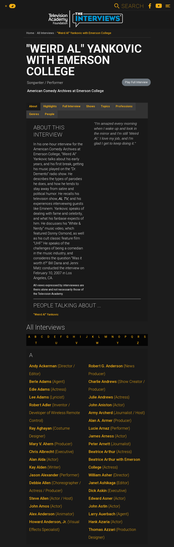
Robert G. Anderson (111, 370)
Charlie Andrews (117, 385)
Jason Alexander (54, 475)
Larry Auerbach (109, 514)
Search (132, 6)
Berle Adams (47, 381)
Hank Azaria (105, 522)
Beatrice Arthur (110, 451)
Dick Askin (107, 490)
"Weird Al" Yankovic (45, 314)
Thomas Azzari (112, 533)
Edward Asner (107, 498)
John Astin (104, 506)
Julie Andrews (109, 397)
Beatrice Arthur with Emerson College (114, 463)
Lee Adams (46, 397)
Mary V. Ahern (50, 444)
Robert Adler (54, 413)
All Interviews (45, 33)
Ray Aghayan (49, 432)
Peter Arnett (110, 444)
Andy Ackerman (52, 370)
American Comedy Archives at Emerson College (65, 91)
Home (30, 33)
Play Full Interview (136, 82)
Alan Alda (43, 459)
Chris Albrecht (51, 451)
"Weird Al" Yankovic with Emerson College (84, 33)
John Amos (45, 506)
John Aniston (107, 405)
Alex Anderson (51, 514)
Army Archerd (117, 413)
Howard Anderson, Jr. (54, 526)
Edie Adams (47, 389)
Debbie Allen (55, 487)
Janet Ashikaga (109, 483)
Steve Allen (51, 498)
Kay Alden (44, 467)
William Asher (109, 475)
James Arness (108, 436)
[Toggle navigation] (168, 6)
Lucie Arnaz (109, 428)
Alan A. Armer (110, 420)
